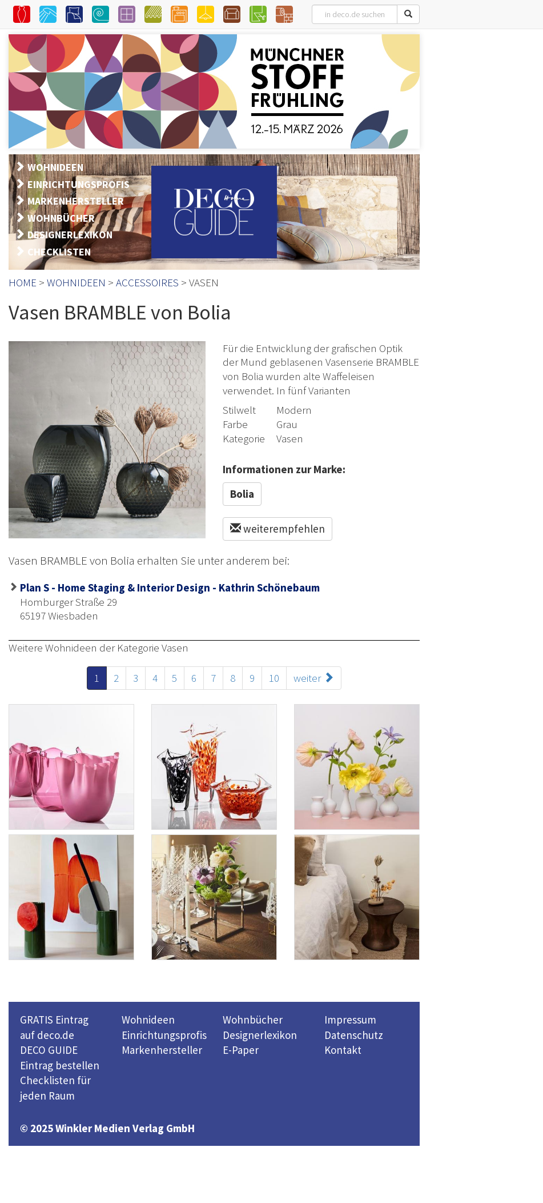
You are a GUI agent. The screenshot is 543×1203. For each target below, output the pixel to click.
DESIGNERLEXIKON (69, 234)
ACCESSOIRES (147, 282)
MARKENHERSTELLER (75, 200)
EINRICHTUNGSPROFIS (78, 184)
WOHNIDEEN (55, 167)
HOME (23, 282)
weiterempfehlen (277, 528)
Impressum (350, 1019)
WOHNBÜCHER (61, 218)
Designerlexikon (260, 1035)
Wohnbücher (253, 1019)
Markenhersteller (162, 1050)
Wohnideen (148, 1019)
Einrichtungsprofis (164, 1035)
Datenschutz (353, 1035)
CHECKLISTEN (59, 251)
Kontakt (342, 1050)
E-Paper (241, 1050)
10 (274, 678)
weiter (313, 678)
